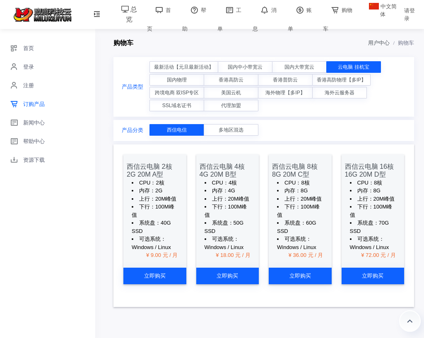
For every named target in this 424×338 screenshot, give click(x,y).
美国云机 (231, 93)
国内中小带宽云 (245, 67)
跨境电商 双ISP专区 (177, 93)
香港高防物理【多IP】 (341, 80)
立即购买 (155, 276)
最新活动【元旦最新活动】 (184, 67)
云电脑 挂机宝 (353, 67)
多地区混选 (231, 130)
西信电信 (177, 130)
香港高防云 (231, 80)
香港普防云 (285, 80)
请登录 (409, 14)
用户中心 (379, 43)
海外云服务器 (339, 93)
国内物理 (177, 80)
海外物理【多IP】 (285, 93)
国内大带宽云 (299, 67)
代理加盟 (231, 105)
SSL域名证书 (177, 105)
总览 (129, 14)
